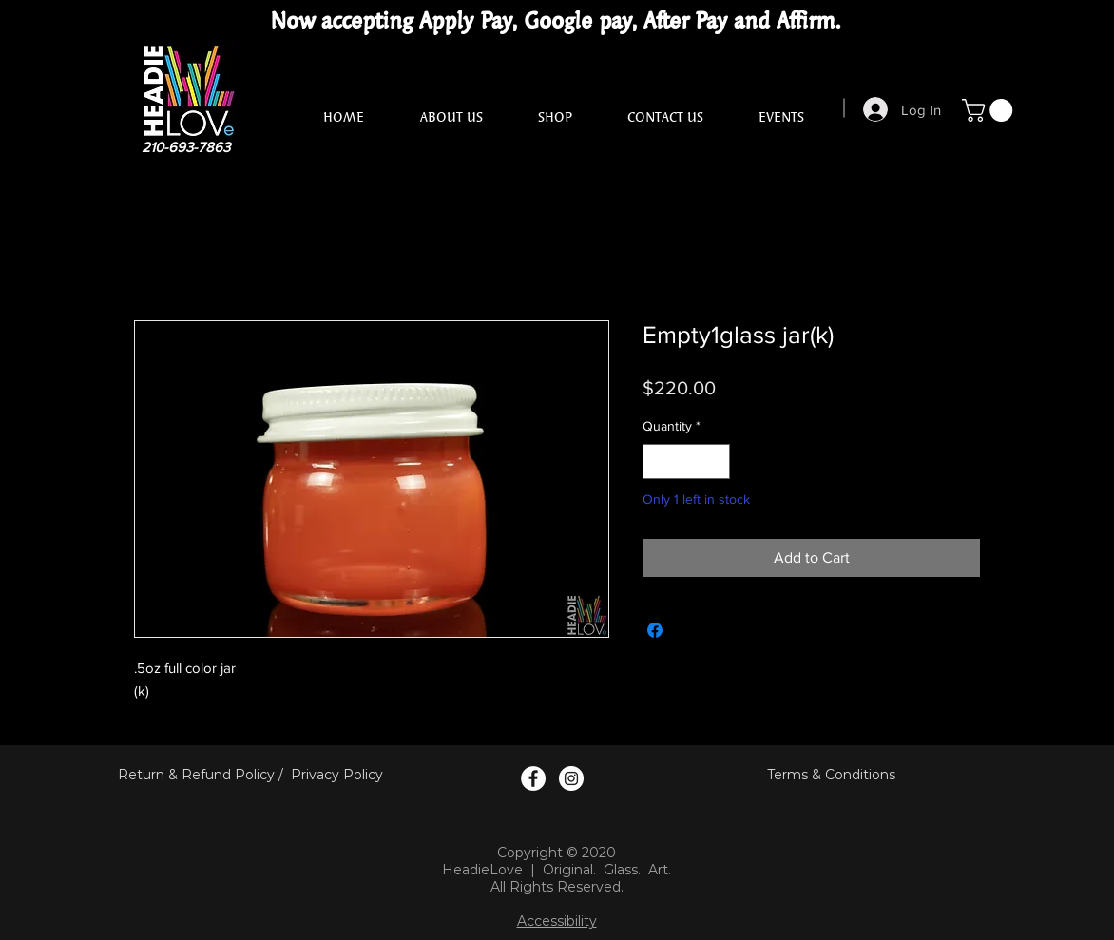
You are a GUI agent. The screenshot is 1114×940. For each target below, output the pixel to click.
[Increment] (715, 461)
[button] (990, 110)
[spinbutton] (686, 461)
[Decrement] (657, 461)
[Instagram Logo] (571, 778)
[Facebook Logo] (533, 778)
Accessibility (557, 921)
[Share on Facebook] (654, 630)
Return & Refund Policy (196, 774)
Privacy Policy (337, 774)
